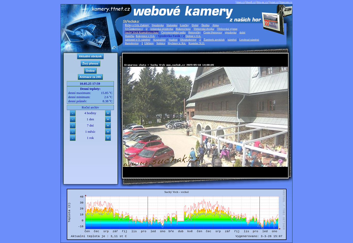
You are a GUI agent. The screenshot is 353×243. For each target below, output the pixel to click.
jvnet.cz (274, 2)
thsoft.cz (251, 2)
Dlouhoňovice (188, 39)
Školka (205, 25)
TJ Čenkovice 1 (134, 28)
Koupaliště (159, 39)
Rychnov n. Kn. (177, 43)
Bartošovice (132, 43)
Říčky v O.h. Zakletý (137, 25)
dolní (242, 32)
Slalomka (171, 25)
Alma (215, 25)
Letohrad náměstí (249, 39)
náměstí (232, 39)
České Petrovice (213, 32)
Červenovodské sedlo (173, 32)
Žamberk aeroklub (214, 39)
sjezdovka (230, 32)
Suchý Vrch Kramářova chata (141, 32)
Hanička (130, 35)
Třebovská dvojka (204, 28)
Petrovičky (194, 32)
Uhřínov (149, 43)
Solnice (161, 43)
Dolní (195, 25)
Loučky (184, 25)
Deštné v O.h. (193, 35)
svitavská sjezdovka (161, 28)
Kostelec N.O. (197, 43)
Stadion (173, 39)
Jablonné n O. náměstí (137, 39)
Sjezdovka (158, 25)
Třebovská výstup (227, 28)
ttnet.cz (241, 2)
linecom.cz (286, 2)
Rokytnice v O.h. (145, 35)
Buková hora (183, 28)
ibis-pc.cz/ (263, 2)
